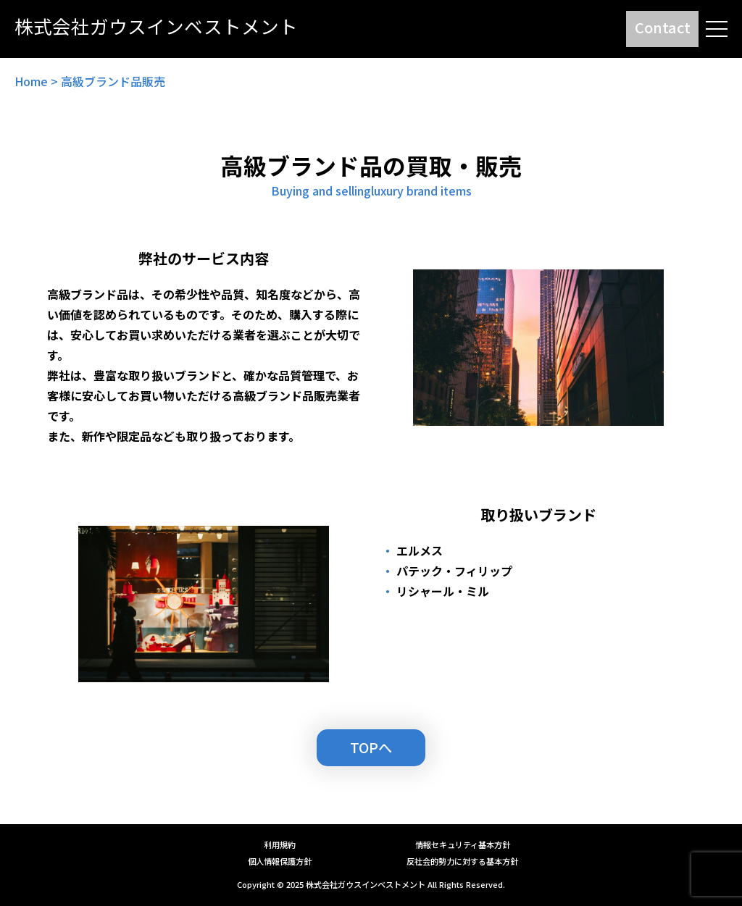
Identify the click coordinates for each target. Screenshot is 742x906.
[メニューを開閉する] (717, 29)
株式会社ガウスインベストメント (365, 884)
